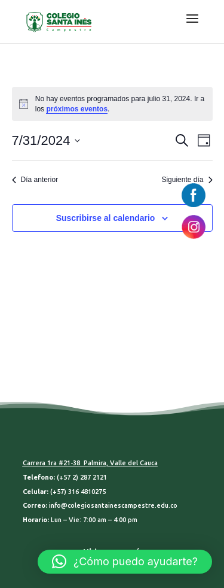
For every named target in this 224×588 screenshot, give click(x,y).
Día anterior (35, 179)
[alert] (112, 104)
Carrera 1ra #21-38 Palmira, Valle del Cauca (90, 462)
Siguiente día (186, 179)
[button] (125, 562)
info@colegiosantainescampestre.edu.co (113, 505)
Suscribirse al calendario (105, 218)
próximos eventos (77, 109)
